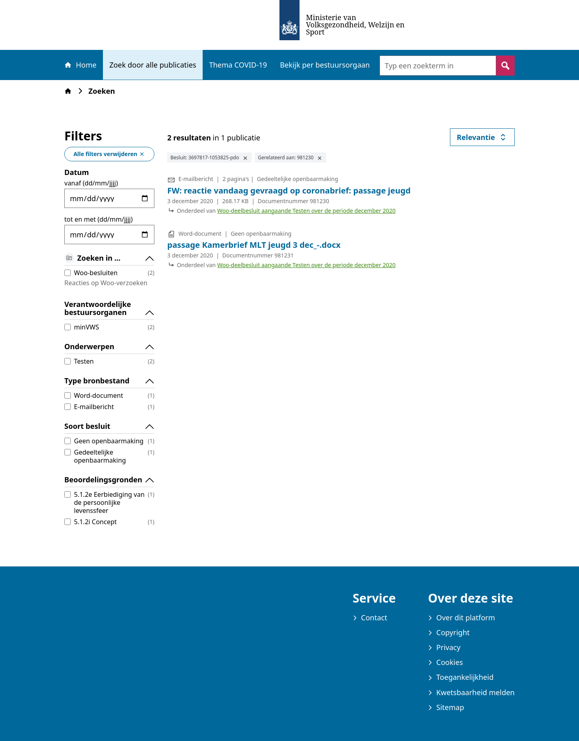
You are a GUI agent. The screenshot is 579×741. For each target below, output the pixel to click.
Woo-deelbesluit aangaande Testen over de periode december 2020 (306, 210)
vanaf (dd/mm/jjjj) (91, 183)
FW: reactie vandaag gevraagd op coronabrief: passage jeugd (289, 190)
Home (80, 65)
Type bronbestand (109, 381)
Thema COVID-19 (238, 65)
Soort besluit (109, 426)
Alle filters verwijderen (110, 154)
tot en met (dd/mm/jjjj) (98, 219)
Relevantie (486, 139)
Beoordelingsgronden (109, 480)
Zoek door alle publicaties (152, 65)
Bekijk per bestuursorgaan (325, 65)
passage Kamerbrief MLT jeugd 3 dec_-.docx (254, 245)
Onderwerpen (109, 347)
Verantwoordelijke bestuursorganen (109, 308)
